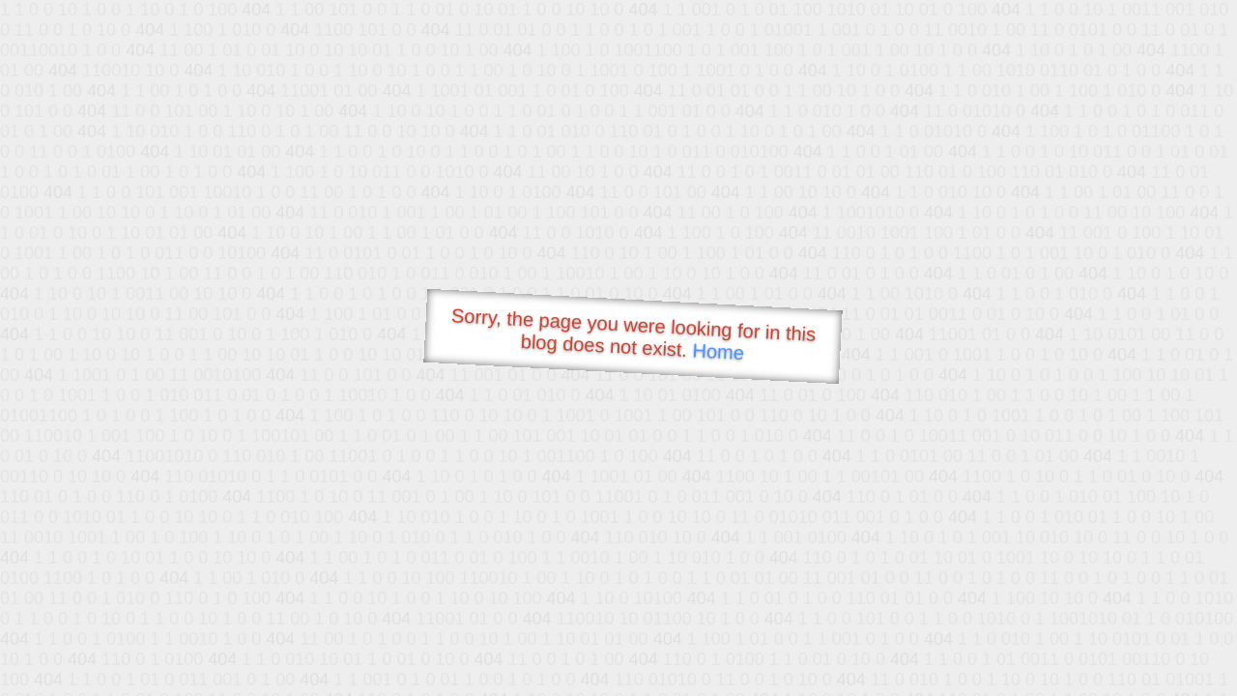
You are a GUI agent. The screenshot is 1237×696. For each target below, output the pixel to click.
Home (718, 351)
